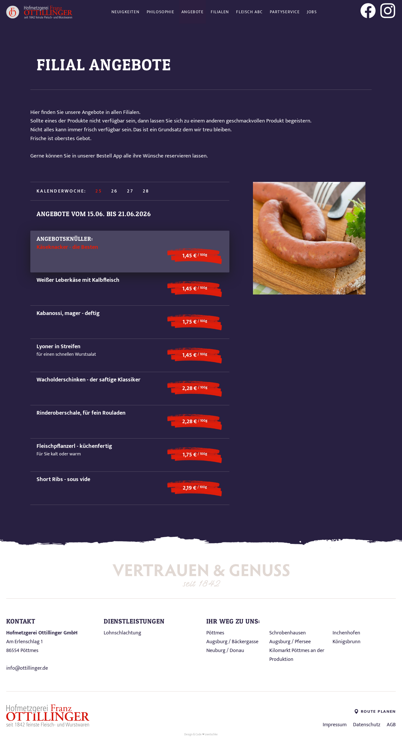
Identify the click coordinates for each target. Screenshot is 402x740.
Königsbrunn (347, 641)
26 (114, 191)
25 (98, 191)
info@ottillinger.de (27, 668)
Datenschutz (366, 724)
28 (146, 191)
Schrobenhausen (287, 632)
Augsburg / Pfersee (290, 641)
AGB (391, 724)
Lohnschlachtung (122, 632)
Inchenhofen (346, 632)
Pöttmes (215, 632)
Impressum (335, 724)
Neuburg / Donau (225, 650)
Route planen (375, 711)
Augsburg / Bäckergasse (232, 641)
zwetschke (211, 734)
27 (130, 191)
